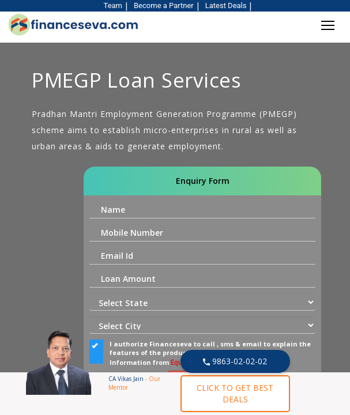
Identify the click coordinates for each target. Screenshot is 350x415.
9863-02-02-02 (235, 361)
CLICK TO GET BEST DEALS (235, 393)
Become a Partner (164, 5)
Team (113, 5)
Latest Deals (226, 5)
